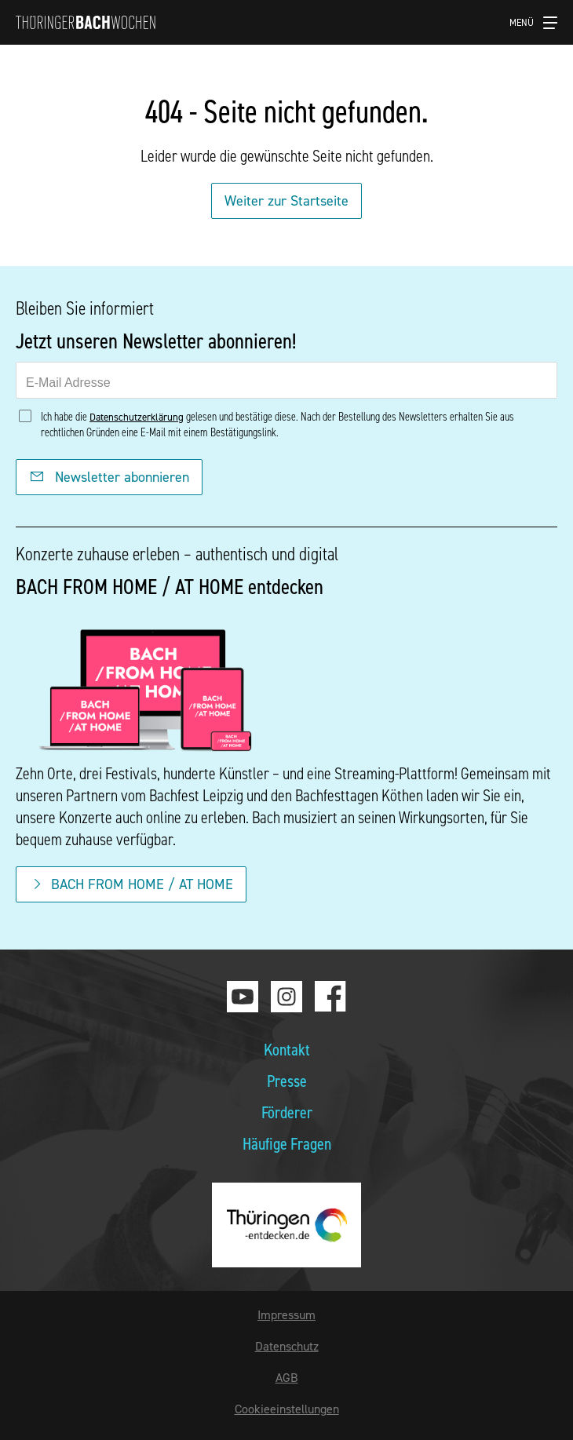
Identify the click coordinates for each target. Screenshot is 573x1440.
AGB (287, 1377)
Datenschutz (287, 1346)
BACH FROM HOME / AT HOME (131, 884)
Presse (287, 1080)
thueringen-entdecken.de (286, 1225)
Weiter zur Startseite (286, 200)
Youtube (242, 996)
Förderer (286, 1111)
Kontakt (287, 1048)
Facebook (330, 996)
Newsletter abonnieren (109, 476)
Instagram (286, 996)
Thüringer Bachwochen (85, 22)
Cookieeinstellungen (287, 1408)
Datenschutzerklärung (136, 416)
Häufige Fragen (287, 1143)
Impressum (286, 1314)
